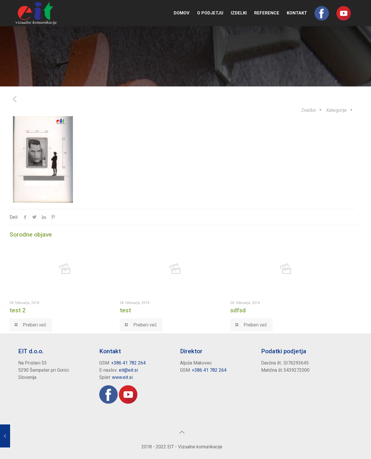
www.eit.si (122, 377)
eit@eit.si (128, 370)
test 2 (18, 310)
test (125, 310)
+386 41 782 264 (128, 363)
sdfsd (238, 310)
